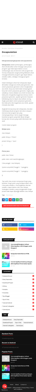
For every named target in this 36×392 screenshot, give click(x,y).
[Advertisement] (18, 20)
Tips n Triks (18, 299)
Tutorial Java (11, 48)
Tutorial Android (18, 303)
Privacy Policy (25, 387)
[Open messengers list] (4, 386)
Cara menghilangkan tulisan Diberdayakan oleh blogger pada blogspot (21, 246)
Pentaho (18, 289)
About (17, 384)
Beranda (4, 48)
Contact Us (23, 384)
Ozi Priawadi (6, 56)
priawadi (18, 387)
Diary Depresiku (18, 279)
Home (11, 384)
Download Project (18, 283)
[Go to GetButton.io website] (5, 390)
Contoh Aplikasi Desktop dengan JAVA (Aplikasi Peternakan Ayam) (21, 263)
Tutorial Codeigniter (18, 306)
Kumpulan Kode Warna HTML (20, 254)
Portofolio (18, 293)
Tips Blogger (18, 296)
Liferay (18, 286)
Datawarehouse (18, 276)
